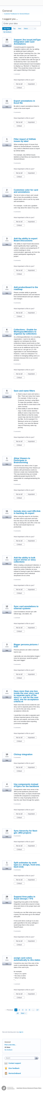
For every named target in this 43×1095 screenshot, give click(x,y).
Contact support (14, 1063)
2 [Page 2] (19, 1010)
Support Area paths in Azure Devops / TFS (24, 898)
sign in (21, 1032)
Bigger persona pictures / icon (26, 645)
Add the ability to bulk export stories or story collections (25, 560)
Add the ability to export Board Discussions (25, 239)
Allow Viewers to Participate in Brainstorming (22, 460)
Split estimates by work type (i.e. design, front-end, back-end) (27, 865)
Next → (23, 1013)
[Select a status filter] (29, 28)
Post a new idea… (10, 1045)
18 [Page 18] (17, 1013)
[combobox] (20, 1058)
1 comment (17, 74)
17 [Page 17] (37, 1010)
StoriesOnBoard (14, 1073)
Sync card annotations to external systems (26, 607)
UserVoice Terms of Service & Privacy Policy (29, 1088)
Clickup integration (23, 754)
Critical (21, 88)
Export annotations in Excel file (24, 102)
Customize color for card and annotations (26, 191)
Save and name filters (24, 391)
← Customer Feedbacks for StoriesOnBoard (15, 14)
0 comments (17, 112)
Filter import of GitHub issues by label (25, 140)
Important (32, 84)
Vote (7, 45)
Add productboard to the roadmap (26, 288)
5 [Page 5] (29, 1010)
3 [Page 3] (22, 1010)
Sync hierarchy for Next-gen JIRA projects (26, 832)
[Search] (36, 1058)
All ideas (7, 1047)
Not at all (20, 84)
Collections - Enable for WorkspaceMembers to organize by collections (25, 331)
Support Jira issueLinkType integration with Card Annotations (27, 42)
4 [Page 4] (26, 1010)
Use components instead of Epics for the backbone (26, 785)
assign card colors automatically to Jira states (27, 959)
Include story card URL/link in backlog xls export (27, 512)
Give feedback (13, 1068)
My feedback (7, 32)
